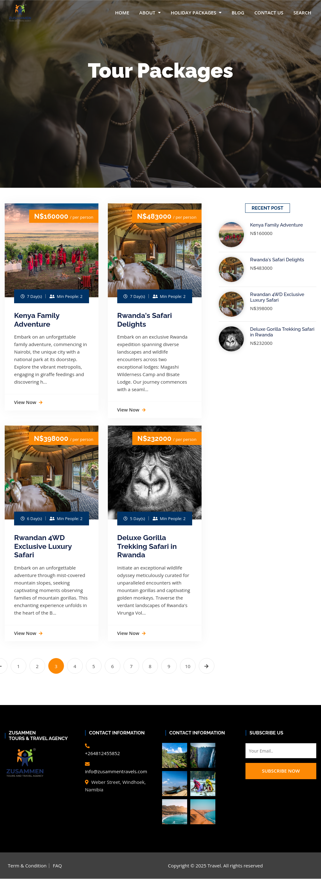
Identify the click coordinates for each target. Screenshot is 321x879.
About (147, 12)
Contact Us (268, 12)
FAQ (57, 866)
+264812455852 (102, 753)
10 (187, 666)
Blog (238, 12)
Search (302, 12)
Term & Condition (27, 866)
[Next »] (206, 666)
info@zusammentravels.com (116, 772)
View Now (28, 402)
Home (122, 12)
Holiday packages (193, 12)
